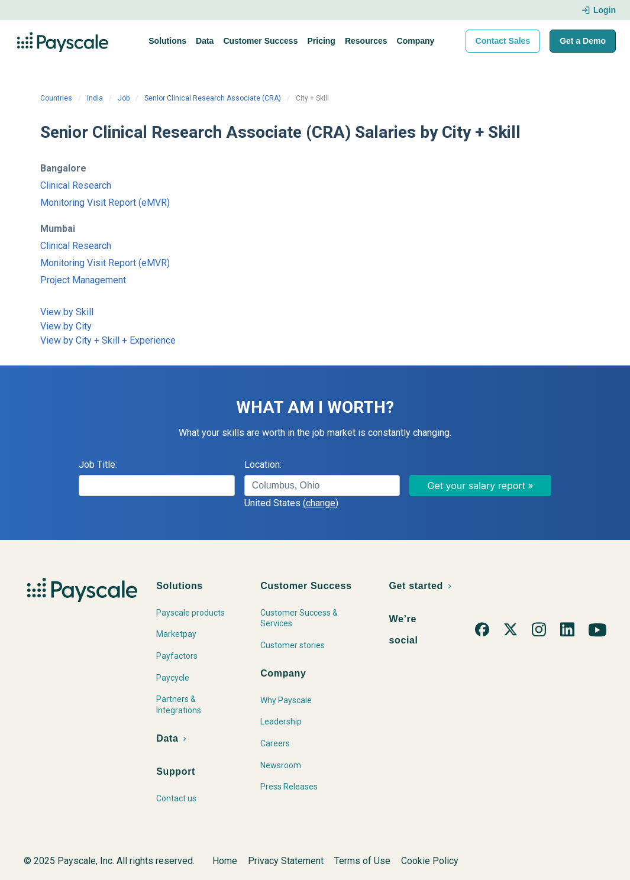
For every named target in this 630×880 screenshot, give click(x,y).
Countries (56, 98)
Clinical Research (75, 185)
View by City (66, 326)
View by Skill (66, 312)
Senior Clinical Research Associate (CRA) (212, 98)
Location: (263, 464)
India (95, 98)
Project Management (83, 280)
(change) (320, 503)
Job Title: (98, 464)
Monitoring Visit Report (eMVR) (105, 202)
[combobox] (322, 485)
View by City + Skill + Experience (108, 340)
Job (124, 98)
